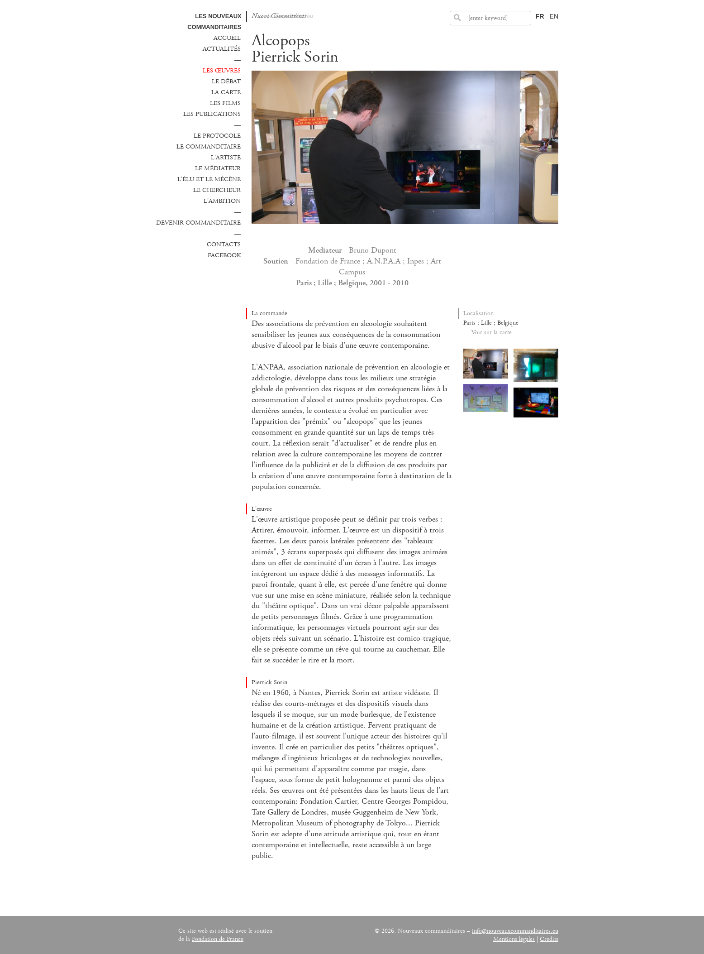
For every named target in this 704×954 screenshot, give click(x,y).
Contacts (224, 244)
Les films (225, 103)
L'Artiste (226, 157)
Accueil (227, 38)
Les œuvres (222, 71)
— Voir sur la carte (487, 332)
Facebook (224, 255)
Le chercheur (217, 190)
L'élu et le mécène (209, 179)
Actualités (222, 49)
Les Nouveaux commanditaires (214, 21)
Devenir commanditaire (198, 223)
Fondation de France (217, 939)
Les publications (212, 114)
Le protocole (217, 136)
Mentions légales (514, 939)
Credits (549, 939)
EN (554, 16)
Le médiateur (218, 168)
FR (540, 16)
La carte (226, 92)
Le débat (226, 81)
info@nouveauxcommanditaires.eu (515, 931)
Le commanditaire (208, 147)
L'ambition (222, 201)
